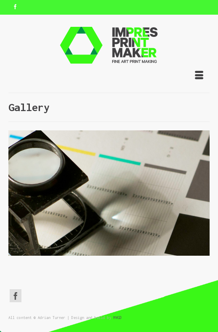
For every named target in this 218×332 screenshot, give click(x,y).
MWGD (117, 317)
